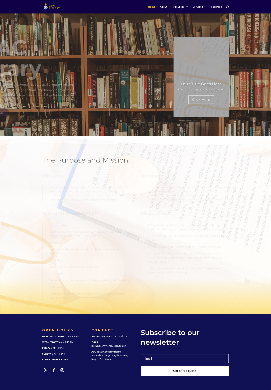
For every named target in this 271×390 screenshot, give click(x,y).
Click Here (201, 101)
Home (151, 7)
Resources (178, 7)
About (163, 7)
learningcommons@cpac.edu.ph (108, 346)
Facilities (216, 7)
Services (198, 7)
